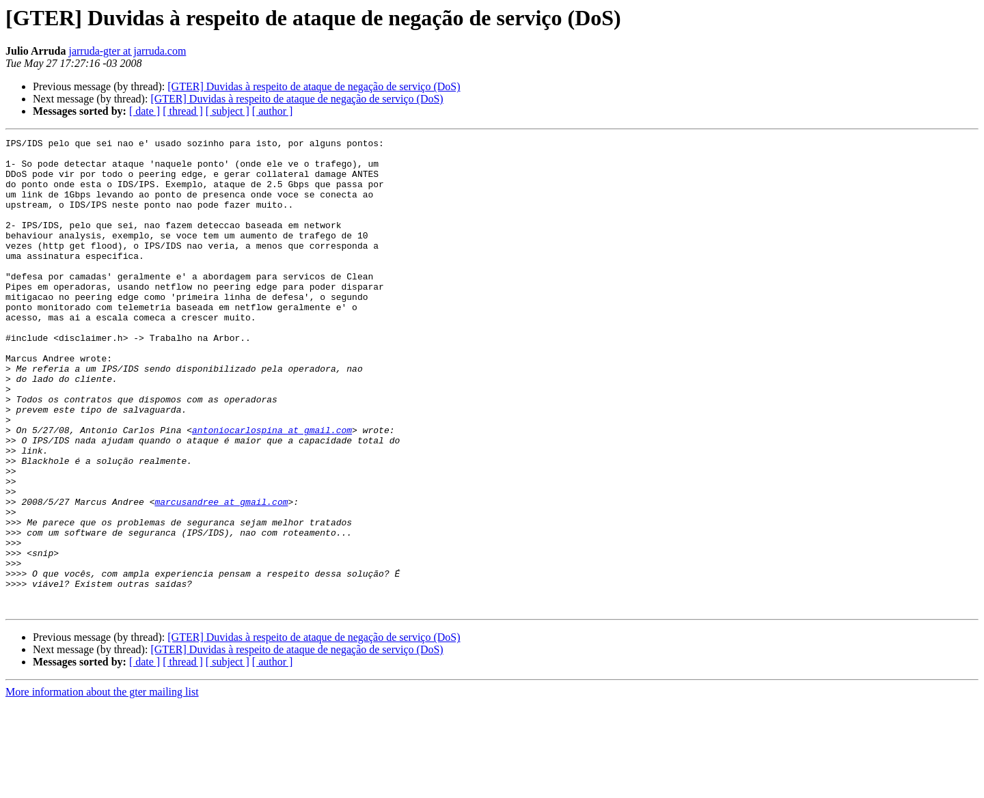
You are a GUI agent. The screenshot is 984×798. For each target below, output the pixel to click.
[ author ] (272, 111)
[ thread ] (183, 111)
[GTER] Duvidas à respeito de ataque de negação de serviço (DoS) (313, 86)
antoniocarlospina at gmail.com (272, 489)
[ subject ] (227, 111)
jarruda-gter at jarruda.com (127, 51)
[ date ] (144, 111)
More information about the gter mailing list (102, 786)
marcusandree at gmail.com (221, 575)
